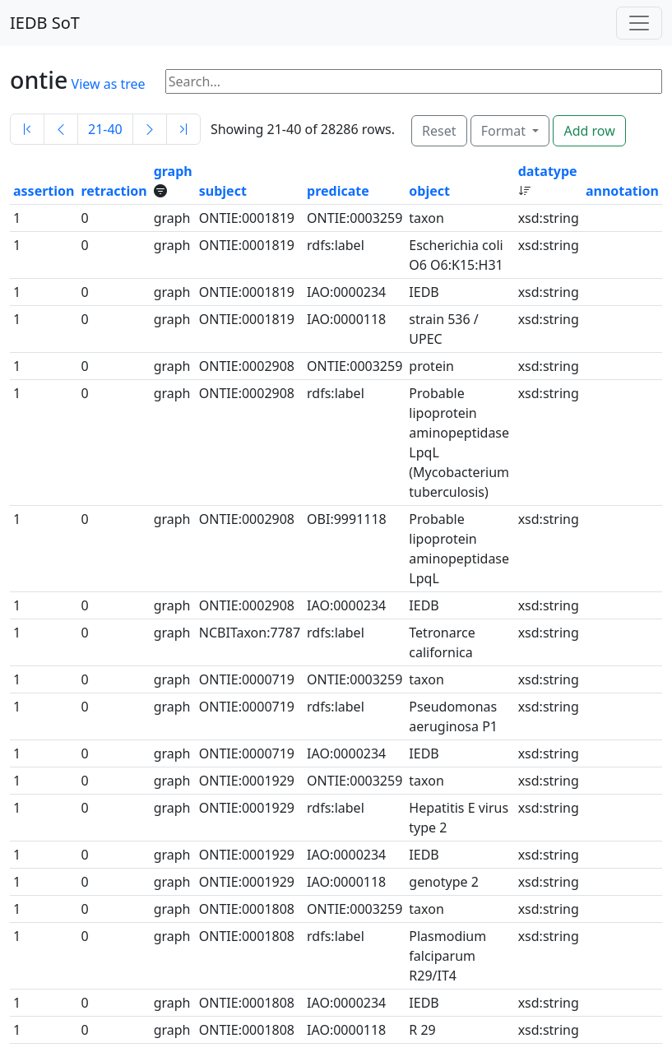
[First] (27, 129)
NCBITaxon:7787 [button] (249, 633)
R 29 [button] (422, 1030)
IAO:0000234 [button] (346, 292)
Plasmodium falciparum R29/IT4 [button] (447, 956)
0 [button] (84, 218)
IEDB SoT (45, 23)
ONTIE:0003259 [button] (354, 218)
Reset (439, 131)
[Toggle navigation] (639, 23)
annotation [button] (622, 191)
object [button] (429, 191)
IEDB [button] (423, 292)
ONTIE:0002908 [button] (246, 366)
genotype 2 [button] (444, 882)
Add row (588, 131)
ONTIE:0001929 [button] (246, 781)
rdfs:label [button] (335, 245)
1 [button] (17, 218)
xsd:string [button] (548, 218)
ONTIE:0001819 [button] (246, 218)
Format (505, 131)
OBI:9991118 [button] (347, 519)
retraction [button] (113, 191)
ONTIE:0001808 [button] (246, 909)
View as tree (109, 84)
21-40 (105, 129)
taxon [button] (426, 218)
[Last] (183, 129)
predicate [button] (338, 191)
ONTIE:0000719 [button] (246, 679)
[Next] (149, 129)
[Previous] (61, 129)
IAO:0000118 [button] (346, 319)
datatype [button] (547, 171)
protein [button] (431, 366)
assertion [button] (43, 191)
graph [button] (173, 171)
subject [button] (223, 191)
